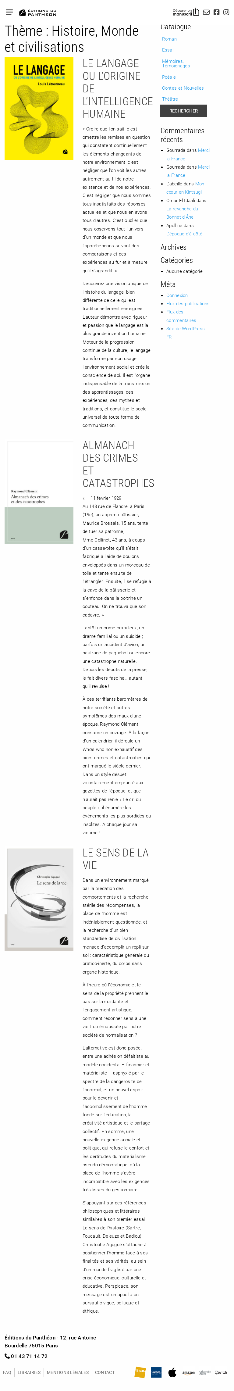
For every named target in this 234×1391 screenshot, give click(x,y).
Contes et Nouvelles (183, 88)
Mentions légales (68, 1372)
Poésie (169, 77)
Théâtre (170, 99)
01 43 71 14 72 (26, 1356)
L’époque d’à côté (184, 234)
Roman (169, 39)
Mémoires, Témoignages (176, 63)
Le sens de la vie (116, 858)
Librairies (29, 1372)
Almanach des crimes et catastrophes (119, 464)
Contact (105, 1372)
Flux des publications (188, 303)
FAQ (7, 1372)
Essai (168, 50)
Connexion (177, 295)
